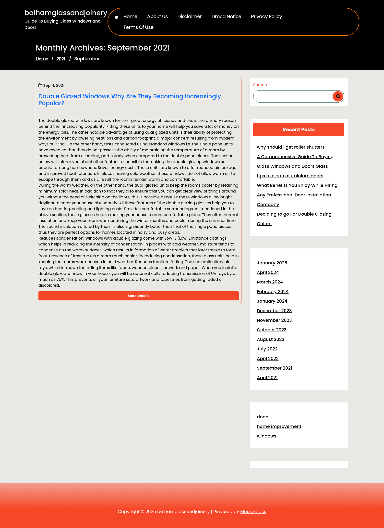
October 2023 (272, 330)
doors (263, 417)
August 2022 (270, 339)
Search (260, 85)
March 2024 (270, 282)
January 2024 (272, 301)
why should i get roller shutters (291, 147)
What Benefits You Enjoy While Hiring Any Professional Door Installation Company (297, 194)
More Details (138, 295)
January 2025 (272, 263)
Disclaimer (190, 16)
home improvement (279, 426)
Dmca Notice (226, 16)
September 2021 (274, 368)
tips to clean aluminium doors (290, 176)
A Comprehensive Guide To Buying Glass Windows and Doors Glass (295, 161)
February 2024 (272, 291)
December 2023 (274, 311)
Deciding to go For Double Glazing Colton (294, 219)
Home (130, 16)
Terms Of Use (138, 27)
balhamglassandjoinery (65, 13)
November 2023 (274, 320)
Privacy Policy (266, 16)
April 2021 (267, 377)
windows (266, 436)
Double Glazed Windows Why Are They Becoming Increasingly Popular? (129, 99)
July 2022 (267, 349)
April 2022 (268, 358)
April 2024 (268, 272)
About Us (157, 16)
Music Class (253, 511)
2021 (61, 59)
